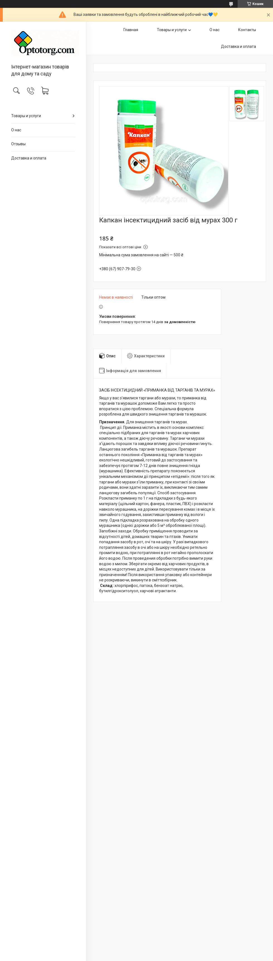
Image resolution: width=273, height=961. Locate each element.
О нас (16, 130)
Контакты (247, 30)
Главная (130, 30)
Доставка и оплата (28, 158)
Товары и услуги (26, 116)
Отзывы (18, 144)
